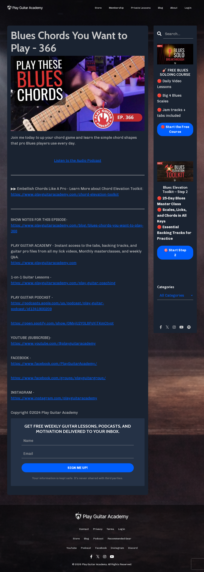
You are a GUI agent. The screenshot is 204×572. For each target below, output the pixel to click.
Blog (160, 7)
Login (188, 7)
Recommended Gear (119, 538)
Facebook (101, 548)
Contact (84, 529)
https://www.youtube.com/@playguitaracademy (53, 343)
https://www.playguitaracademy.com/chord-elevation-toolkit (65, 194)
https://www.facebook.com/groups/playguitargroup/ (58, 378)
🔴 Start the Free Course (175, 129)
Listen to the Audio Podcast (77, 160)
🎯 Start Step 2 (175, 252)
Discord (133, 548)
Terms (110, 529)
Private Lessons (141, 7)
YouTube (71, 548)
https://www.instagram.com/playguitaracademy (54, 398)
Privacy (97, 529)
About (173, 7)
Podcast (98, 538)
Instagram (117, 548)
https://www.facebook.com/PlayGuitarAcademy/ (54, 363)
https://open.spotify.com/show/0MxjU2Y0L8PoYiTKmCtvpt (62, 323)
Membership (116, 7)
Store (98, 7)
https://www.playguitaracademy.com (43, 263)
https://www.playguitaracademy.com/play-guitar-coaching (63, 283)
